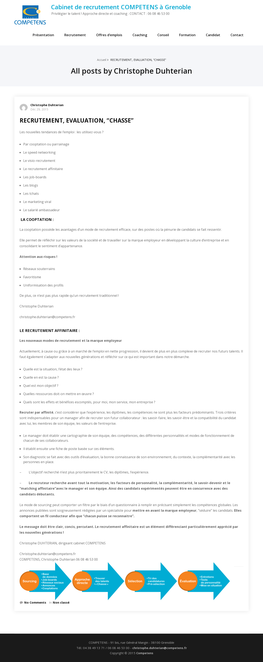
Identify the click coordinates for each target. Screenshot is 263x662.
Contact (237, 35)
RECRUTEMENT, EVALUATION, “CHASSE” (138, 60)
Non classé (61, 602)
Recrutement (75, 35)
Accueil (100, 60)
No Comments (35, 602)
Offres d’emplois (109, 35)
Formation (187, 35)
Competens (145, 653)
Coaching (140, 35)
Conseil (163, 35)
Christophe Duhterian (47, 105)
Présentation (43, 35)
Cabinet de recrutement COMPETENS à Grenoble (121, 7)
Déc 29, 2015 (40, 109)
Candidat (213, 35)
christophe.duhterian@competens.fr (159, 648)
